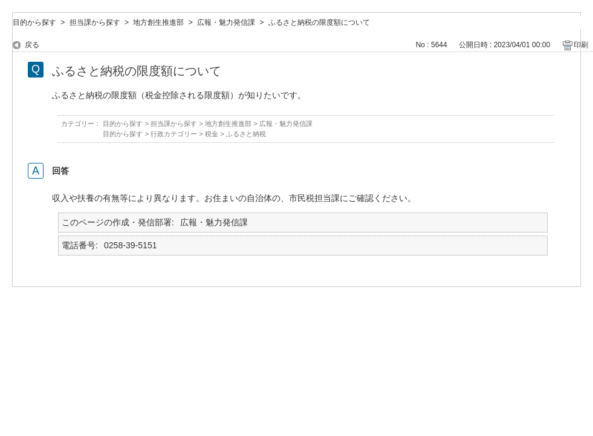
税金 (211, 133)
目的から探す (34, 22)
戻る (32, 45)
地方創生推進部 (158, 22)
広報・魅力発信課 (226, 22)
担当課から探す (95, 22)
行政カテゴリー (174, 133)
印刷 (581, 45)
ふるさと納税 (246, 133)
